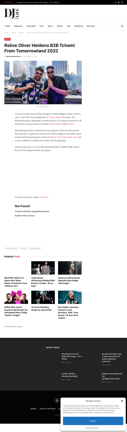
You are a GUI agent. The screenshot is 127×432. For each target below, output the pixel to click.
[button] (122, 401)
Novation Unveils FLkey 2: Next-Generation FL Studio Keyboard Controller (112, 357)
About (34, 409)
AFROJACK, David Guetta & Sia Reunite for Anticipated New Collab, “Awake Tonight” (16, 311)
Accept (93, 421)
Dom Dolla (62, 137)
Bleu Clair (72, 137)
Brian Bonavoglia (13, 56)
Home (7, 26)
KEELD (53, 137)
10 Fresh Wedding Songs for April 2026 (41, 308)
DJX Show (91, 26)
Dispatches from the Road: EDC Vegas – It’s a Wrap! (38, 2)
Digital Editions (47, 409)
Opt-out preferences (92, 428)
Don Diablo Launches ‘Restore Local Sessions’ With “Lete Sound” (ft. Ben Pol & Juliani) (68, 312)
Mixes (7, 39)
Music (50, 26)
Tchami (70, 124)
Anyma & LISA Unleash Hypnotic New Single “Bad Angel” (69, 281)
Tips (68, 26)
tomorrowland (34, 248)
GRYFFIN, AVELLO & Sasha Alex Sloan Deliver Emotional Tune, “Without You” (15, 282)
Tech (42, 26)
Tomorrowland (55, 117)
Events (60, 26)
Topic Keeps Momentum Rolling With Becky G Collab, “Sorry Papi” (43, 282)
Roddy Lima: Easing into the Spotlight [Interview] (112, 376)
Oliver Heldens (55, 124)
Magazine (18, 26)
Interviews (31, 26)
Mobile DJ (78, 26)
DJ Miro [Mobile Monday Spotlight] (70, 375)
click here (43, 197)
